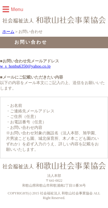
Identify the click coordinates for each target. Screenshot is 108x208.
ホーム (8, 31)
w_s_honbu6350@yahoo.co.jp (25, 66)
